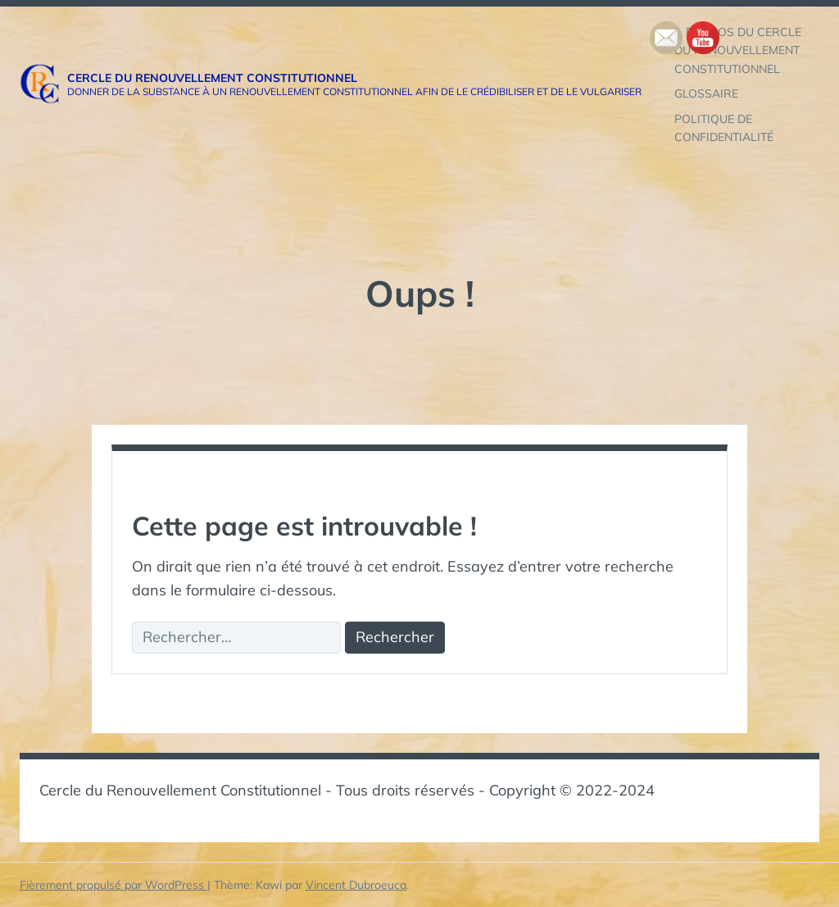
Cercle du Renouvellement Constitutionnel (212, 78)
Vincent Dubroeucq (356, 884)
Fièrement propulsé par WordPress (113, 884)
